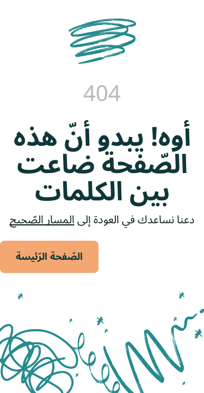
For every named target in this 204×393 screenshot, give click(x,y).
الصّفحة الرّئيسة (49, 256)
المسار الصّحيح (42, 220)
